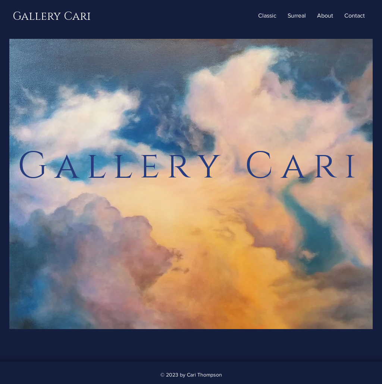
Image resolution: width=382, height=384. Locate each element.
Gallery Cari (52, 16)
